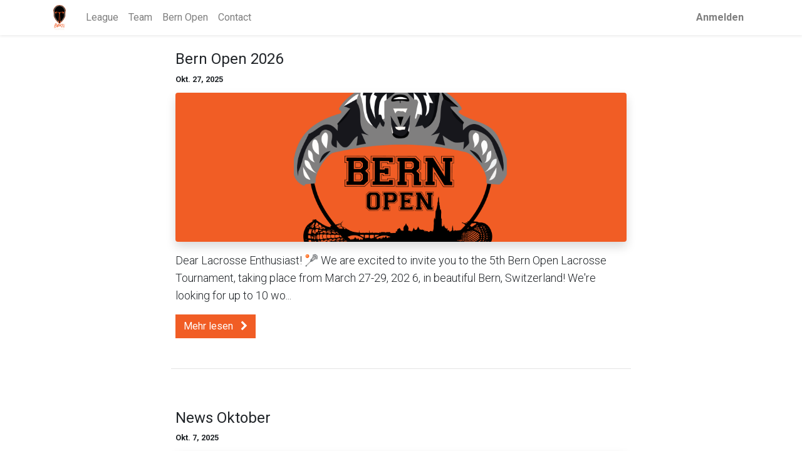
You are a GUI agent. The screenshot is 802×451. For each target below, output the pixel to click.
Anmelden (720, 17)
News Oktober (223, 418)
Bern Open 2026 (229, 59)
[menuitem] (102, 17)
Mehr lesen (215, 326)
